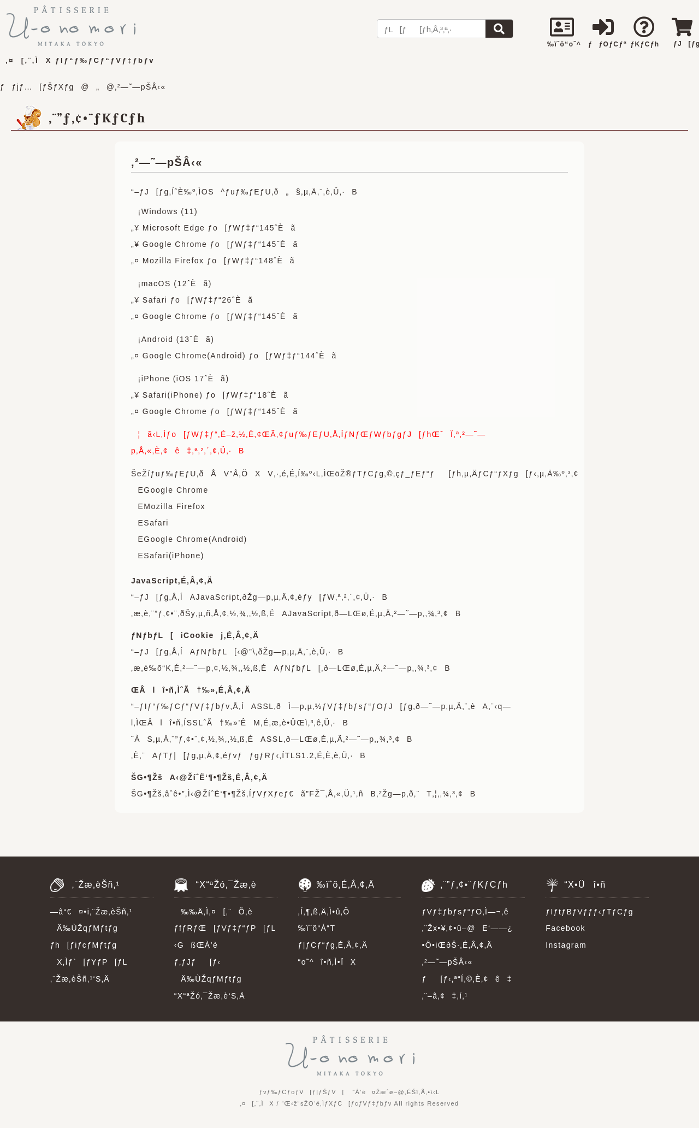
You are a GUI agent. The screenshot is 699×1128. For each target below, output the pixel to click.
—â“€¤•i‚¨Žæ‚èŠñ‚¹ (91, 911)
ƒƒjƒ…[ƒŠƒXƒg (37, 86)
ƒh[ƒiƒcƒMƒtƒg (83, 945)
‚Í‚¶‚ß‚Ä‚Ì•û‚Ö (324, 911)
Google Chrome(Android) (195, 539)
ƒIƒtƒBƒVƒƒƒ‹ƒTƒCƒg (589, 911)
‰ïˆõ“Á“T (317, 928)
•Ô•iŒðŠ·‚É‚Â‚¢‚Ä (457, 945)
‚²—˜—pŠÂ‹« (447, 962)
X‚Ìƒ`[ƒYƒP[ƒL (89, 962)
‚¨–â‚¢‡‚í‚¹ (445, 995)
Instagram (566, 945)
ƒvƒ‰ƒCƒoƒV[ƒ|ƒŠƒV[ (301, 1092)
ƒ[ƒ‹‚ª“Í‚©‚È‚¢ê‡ (467, 979)
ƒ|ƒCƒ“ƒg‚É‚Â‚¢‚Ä (333, 945)
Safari (156, 522)
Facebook (565, 928)
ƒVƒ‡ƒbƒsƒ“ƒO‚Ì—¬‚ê (465, 911)
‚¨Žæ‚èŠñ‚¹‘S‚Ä (80, 979)
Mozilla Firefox (174, 506)
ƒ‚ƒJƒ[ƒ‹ (197, 962)
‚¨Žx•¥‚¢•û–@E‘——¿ (467, 928)
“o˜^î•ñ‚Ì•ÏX (327, 962)
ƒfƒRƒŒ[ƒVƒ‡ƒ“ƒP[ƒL (225, 928)
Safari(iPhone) (174, 555)
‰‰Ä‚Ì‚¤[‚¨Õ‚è (213, 911)
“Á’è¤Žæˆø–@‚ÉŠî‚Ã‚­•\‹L (396, 1092)
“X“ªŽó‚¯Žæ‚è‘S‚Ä (209, 995)
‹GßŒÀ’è (196, 945)
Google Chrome (176, 490)
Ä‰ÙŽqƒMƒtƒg (84, 928)
